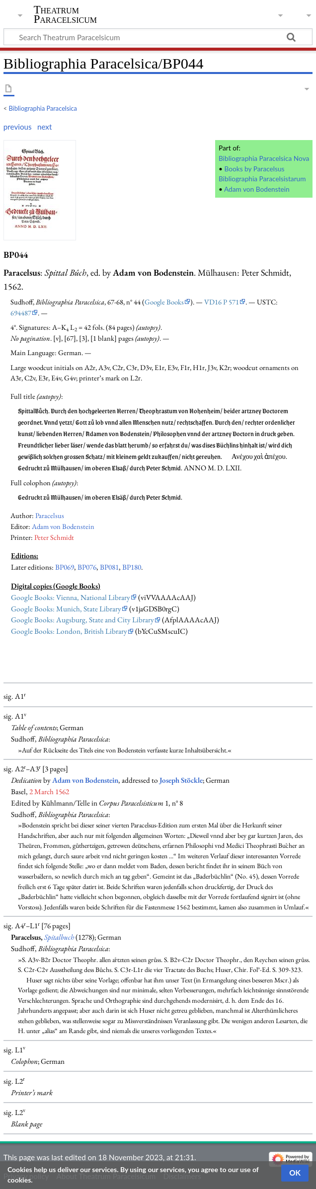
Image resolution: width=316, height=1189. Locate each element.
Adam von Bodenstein (257, 189)
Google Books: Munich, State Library (66, 609)
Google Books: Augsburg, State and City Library (82, 620)
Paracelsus (49, 515)
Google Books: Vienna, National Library (70, 597)
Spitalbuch (59, 937)
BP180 (131, 567)
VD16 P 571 (221, 301)
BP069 (64, 567)
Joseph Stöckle (181, 780)
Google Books (164, 301)
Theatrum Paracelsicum (65, 14)
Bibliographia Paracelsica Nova (264, 158)
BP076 (87, 567)
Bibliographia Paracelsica (43, 108)
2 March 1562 (49, 792)
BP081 (109, 567)
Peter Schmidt (54, 537)
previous (17, 126)
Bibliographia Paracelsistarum (262, 178)
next (44, 126)
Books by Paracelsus (254, 168)
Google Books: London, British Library (69, 631)
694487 (20, 312)
